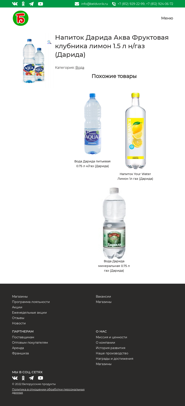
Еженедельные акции (29, 313)
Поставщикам (23, 337)
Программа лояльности (31, 302)
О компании (105, 343)
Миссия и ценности (111, 337)
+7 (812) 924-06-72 (159, 4)
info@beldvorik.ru (94, 4)
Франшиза (20, 353)
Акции (17, 307)
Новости (19, 323)
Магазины (20, 296)
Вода (79, 68)
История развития (110, 348)
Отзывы (18, 318)
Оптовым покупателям (30, 343)
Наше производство (112, 353)
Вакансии (103, 296)
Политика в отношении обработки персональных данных (48, 391)
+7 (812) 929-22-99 (131, 4)
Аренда (18, 348)
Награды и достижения (114, 359)
